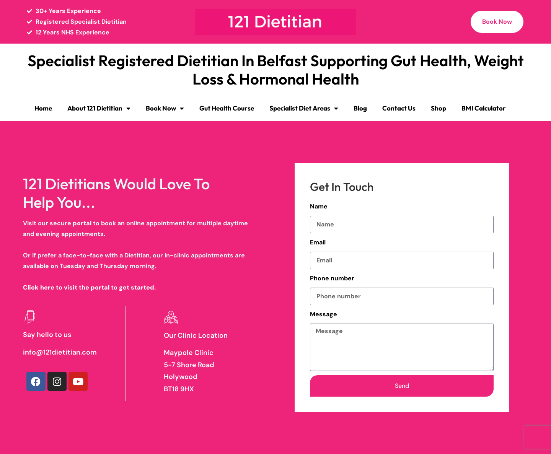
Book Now (165, 108)
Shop (438, 108)
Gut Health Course (226, 108)
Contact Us (399, 108)
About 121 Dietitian (98, 108)
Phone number (332, 278)
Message (323, 314)
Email (318, 242)
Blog (360, 108)
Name (319, 206)
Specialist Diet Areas (303, 108)
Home (43, 108)
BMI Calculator (483, 108)
